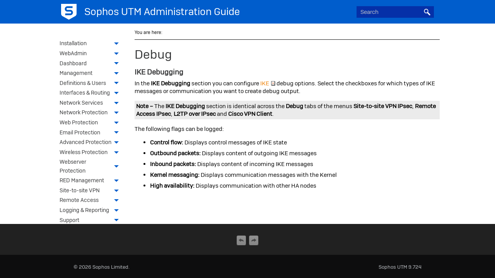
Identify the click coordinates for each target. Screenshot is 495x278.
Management (91, 74)
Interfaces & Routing (91, 93)
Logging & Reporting (91, 211)
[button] (427, 12)
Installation (91, 44)
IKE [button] (267, 83)
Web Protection (91, 123)
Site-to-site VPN (91, 191)
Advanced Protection (91, 143)
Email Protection (91, 133)
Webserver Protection (91, 167)
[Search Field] (395, 12)
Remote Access (91, 201)
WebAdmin (91, 54)
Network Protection (91, 113)
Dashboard (91, 64)
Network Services (91, 103)
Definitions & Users (91, 84)
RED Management (91, 181)
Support (91, 221)
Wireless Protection (91, 153)
